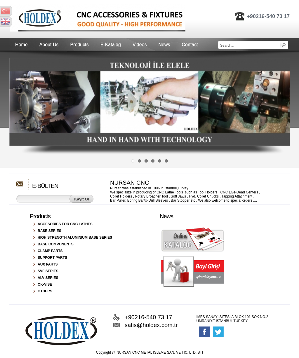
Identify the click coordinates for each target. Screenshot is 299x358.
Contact (190, 44)
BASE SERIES (49, 231)
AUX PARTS (48, 264)
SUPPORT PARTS (52, 258)
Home (21, 44)
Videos (140, 44)
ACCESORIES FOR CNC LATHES (65, 224)
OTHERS (45, 291)
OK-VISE (45, 284)
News (164, 44)
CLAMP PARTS (50, 251)
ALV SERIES (48, 278)
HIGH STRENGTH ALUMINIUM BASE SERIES (75, 237)
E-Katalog (110, 44)
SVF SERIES (48, 271)
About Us (49, 44)
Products (79, 44)
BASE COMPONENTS (56, 244)
